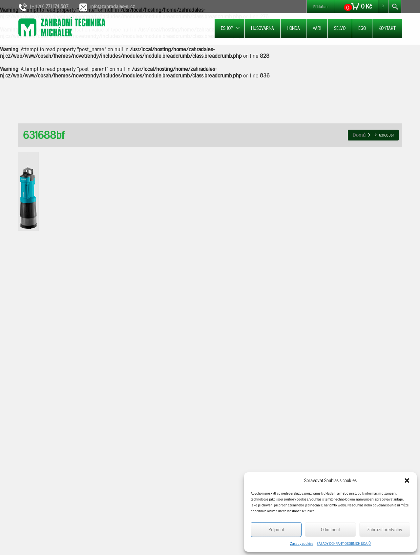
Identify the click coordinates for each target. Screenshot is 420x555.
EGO (362, 28)
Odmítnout (330, 530)
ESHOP (230, 28)
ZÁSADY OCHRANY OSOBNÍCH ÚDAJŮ (344, 543)
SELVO (340, 28)
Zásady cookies (301, 543)
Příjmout (276, 530)
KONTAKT (387, 28)
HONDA (293, 28)
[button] (407, 480)
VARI (317, 28)
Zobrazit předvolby (384, 530)
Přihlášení (320, 6)
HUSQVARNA (262, 28)
